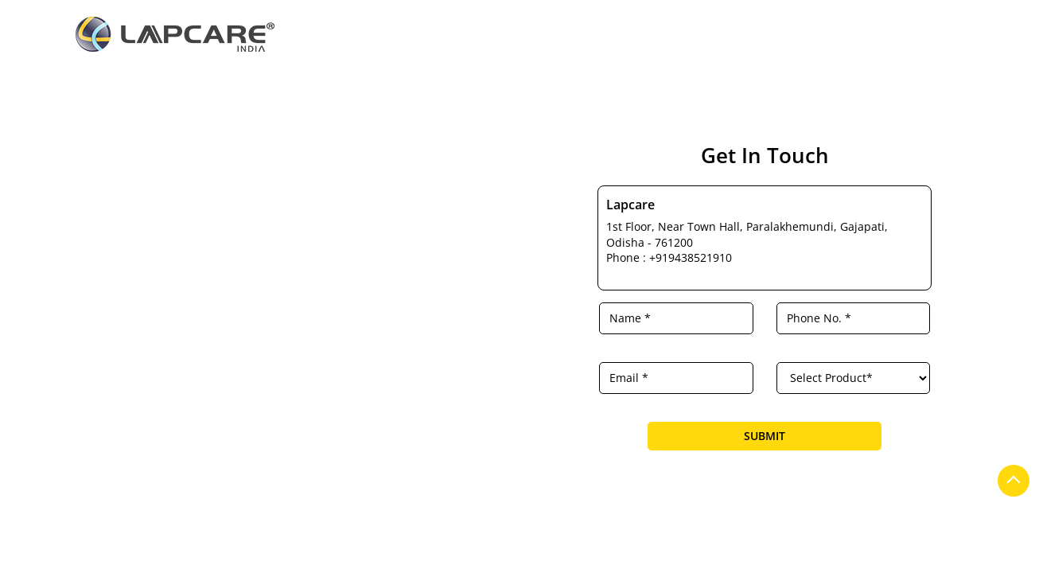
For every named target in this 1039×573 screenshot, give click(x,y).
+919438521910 (690, 257)
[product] (853, 378)
